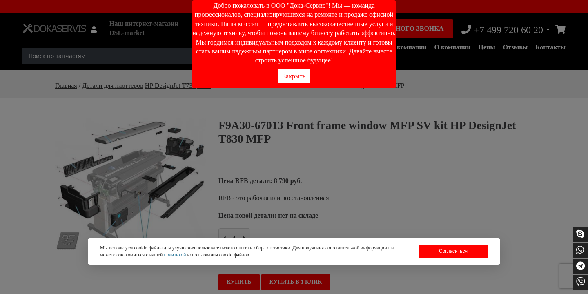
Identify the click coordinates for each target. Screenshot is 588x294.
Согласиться (453, 251)
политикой (175, 255)
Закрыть (294, 76)
